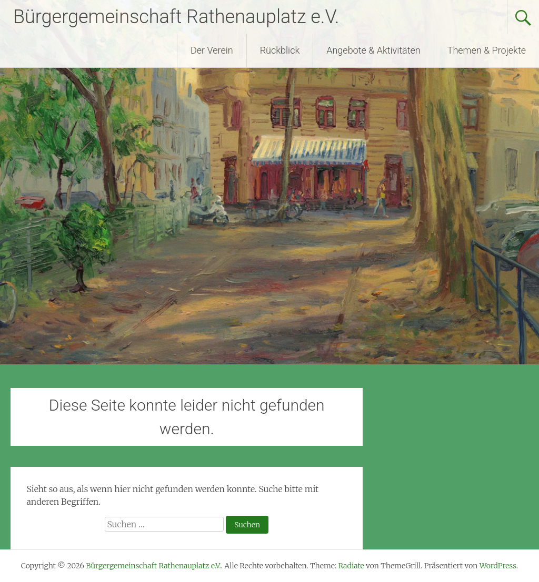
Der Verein (212, 50)
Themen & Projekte (486, 50)
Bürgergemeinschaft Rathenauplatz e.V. (176, 17)
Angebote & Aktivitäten (373, 50)
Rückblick (280, 50)
